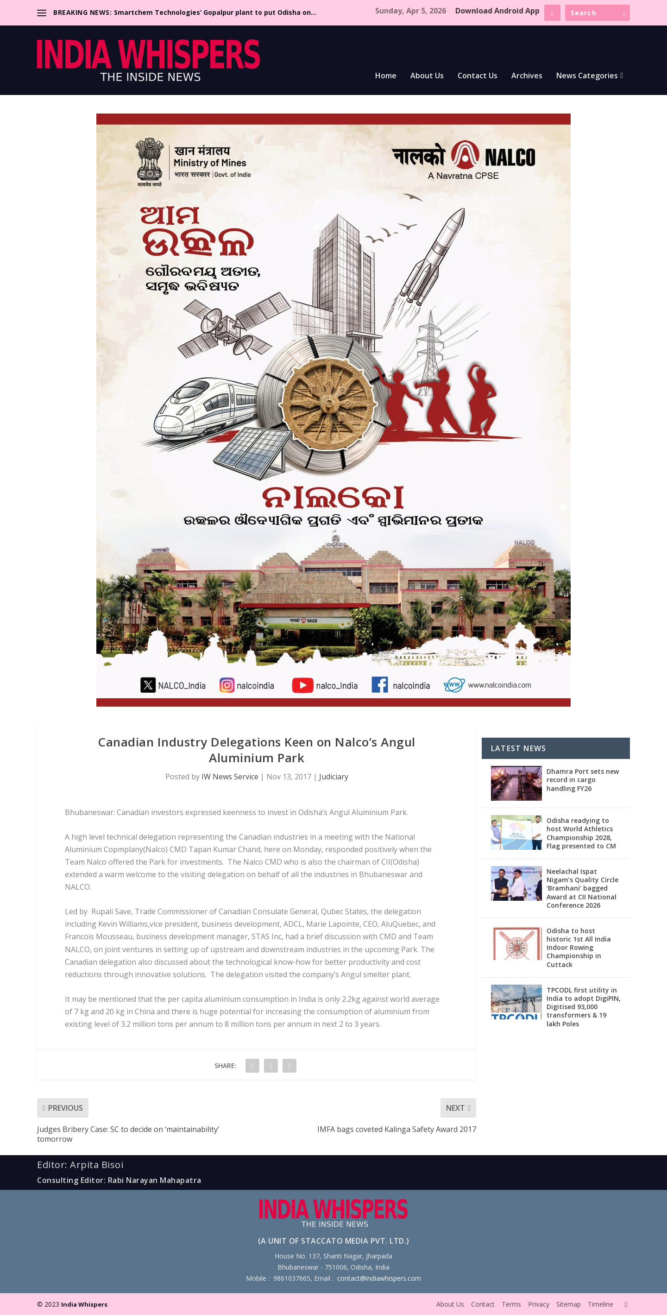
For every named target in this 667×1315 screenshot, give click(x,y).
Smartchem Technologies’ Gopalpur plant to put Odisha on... (215, 12)
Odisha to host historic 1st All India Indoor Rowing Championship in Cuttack (579, 947)
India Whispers (84, 1304)
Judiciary (333, 776)
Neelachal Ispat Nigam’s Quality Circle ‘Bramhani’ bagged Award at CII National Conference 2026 (582, 888)
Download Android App (497, 11)
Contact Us (477, 76)
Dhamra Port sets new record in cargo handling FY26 (583, 779)
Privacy (538, 1304)
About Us (427, 76)
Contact (483, 1304)
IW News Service (229, 776)
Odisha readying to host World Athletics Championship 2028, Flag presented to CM (581, 833)
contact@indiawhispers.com (379, 1278)
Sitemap (568, 1304)
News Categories (587, 76)
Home (385, 76)
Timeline (600, 1304)
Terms (511, 1304)
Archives (526, 76)
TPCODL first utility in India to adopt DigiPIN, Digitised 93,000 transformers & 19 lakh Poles (584, 1007)
